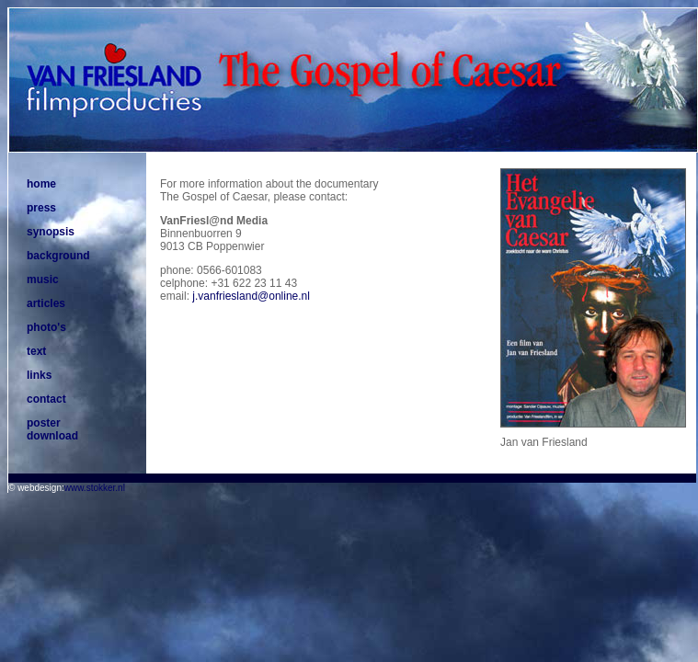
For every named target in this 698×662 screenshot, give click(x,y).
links (39, 375)
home (41, 183)
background (58, 255)
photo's (46, 327)
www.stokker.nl (94, 488)
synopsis (50, 231)
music (43, 279)
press (41, 207)
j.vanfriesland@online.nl (251, 296)
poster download (52, 429)
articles (46, 303)
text (36, 351)
